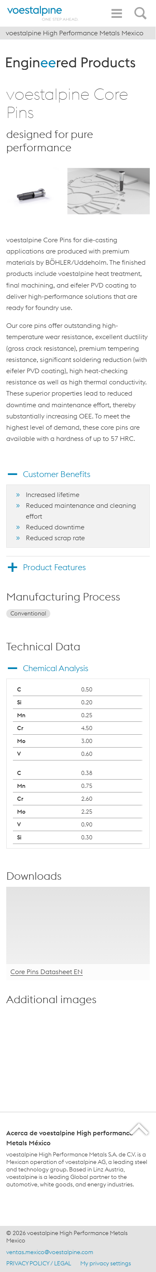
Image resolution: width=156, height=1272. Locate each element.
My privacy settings (105, 1263)
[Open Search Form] (142, 8)
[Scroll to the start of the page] (139, 1129)
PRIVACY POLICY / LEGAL (38, 1263)
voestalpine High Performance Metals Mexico (75, 33)
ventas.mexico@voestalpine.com (49, 1252)
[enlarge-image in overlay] (135, 1053)
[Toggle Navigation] (116, 13)
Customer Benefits (56, 474)
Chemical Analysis (55, 668)
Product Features (54, 567)
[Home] (42, 13)
